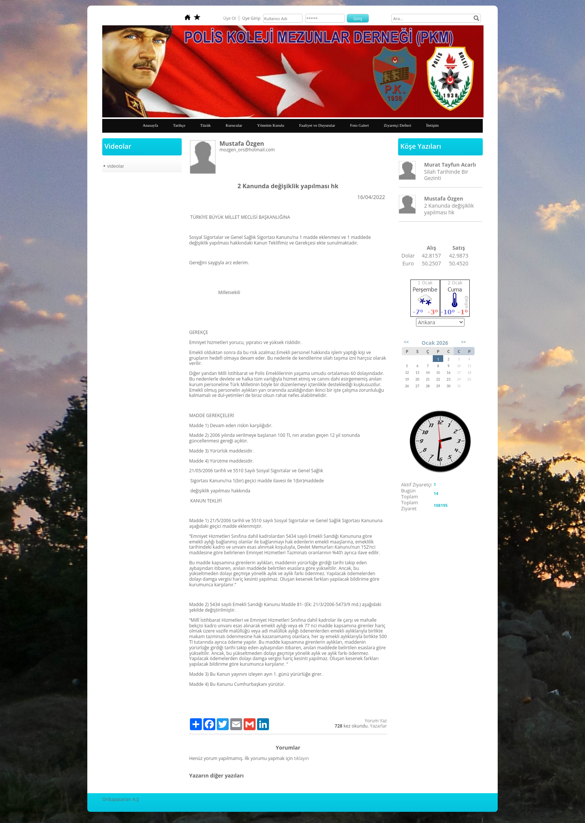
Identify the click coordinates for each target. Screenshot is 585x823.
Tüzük (205, 125)
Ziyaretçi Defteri (398, 125)
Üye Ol (229, 18)
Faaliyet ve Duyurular (317, 125)
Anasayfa (150, 125)
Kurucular (234, 125)
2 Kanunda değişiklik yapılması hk (449, 208)
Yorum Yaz (376, 721)
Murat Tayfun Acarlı (450, 164)
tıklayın (301, 758)
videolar (115, 166)
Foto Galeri (359, 125)
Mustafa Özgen (443, 198)
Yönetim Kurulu (270, 125)
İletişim (432, 125)
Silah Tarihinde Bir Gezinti (446, 175)
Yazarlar (378, 726)
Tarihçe (179, 125)
